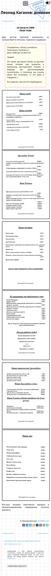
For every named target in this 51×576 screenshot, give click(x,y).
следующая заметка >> (43, 21)
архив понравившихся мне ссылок (12, 544)
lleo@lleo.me (43, 521)
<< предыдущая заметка (8, 21)
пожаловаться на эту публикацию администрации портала (22, 541)
